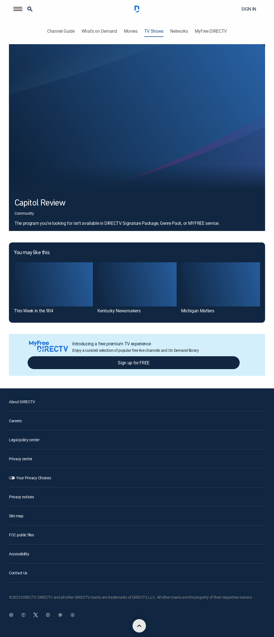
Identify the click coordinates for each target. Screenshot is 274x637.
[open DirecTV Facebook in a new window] (23, 615)
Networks (179, 31)
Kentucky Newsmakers (118, 311)
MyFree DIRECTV (211, 31)
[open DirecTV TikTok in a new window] (72, 615)
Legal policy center (24, 439)
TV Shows (154, 31)
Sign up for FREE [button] (134, 363)
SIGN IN (248, 9)
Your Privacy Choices (33, 477)
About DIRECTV (22, 401)
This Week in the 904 (33, 311)
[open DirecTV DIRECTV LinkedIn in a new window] (11, 615)
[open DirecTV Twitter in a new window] (35, 615)
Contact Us (18, 572)
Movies (131, 31)
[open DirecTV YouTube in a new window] (60, 615)
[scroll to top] (139, 625)
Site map (16, 515)
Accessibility (19, 553)
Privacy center (20, 458)
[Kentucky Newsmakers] (136, 284)
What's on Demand (99, 31)
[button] (17, 8)
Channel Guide (61, 31)
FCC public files (21, 534)
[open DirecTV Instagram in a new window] (48, 615)
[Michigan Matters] (220, 284)
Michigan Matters (197, 311)
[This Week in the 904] (53, 284)
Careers (15, 420)
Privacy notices (21, 496)
